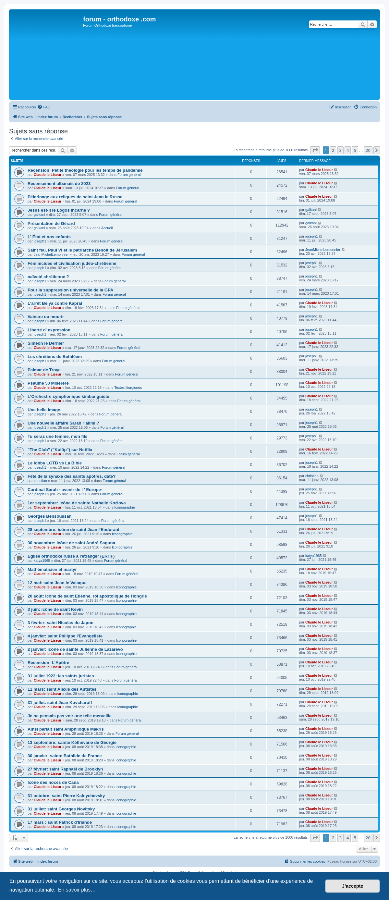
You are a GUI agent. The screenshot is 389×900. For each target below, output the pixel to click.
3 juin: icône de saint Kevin (55, 609)
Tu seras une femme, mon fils (57, 436)
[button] (315, 150)
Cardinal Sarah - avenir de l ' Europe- (65, 489)
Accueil (107, 228)
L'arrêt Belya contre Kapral (55, 303)
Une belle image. (44, 409)
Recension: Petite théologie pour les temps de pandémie (85, 170)
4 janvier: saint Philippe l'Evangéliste (65, 636)
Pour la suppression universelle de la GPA (70, 290)
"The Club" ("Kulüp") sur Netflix (60, 449)
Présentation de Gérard (51, 223)
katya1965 (42, 560)
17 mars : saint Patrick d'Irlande (60, 822)
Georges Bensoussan (50, 516)
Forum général (129, 175)
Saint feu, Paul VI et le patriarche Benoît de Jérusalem (82, 250)
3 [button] (340, 150)
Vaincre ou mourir (46, 316)
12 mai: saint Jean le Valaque (57, 582)
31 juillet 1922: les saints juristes (61, 675)
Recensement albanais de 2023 (59, 183)
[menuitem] (43, 107)
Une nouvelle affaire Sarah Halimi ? (63, 423)
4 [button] (347, 150)
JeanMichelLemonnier (51, 254)
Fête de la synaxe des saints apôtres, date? (71, 476)
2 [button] (333, 150)
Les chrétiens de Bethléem (55, 356)
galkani (39, 214)
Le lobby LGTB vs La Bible (55, 463)
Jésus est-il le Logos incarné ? (59, 210)
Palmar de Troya (44, 369)
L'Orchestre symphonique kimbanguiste (68, 396)
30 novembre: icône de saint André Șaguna (71, 542)
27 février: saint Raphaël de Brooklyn (65, 769)
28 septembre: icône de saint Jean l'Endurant (73, 529)
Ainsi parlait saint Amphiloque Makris (66, 729)
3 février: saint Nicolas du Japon (60, 622)
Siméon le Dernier (46, 343)
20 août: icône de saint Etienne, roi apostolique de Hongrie (87, 596)
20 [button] (368, 150)
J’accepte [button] (352, 886)
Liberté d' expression (49, 329)
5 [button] (355, 150)
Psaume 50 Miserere (48, 383)
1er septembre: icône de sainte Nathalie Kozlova (77, 502)
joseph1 (40, 241)
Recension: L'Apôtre (48, 662)
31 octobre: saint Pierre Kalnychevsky (66, 795)
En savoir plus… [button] (77, 890)
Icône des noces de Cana (53, 782)
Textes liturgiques (128, 387)
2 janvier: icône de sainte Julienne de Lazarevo (75, 649)
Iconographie (124, 507)
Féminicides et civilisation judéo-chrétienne (72, 263)
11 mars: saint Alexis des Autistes (62, 689)
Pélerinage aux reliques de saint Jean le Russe (75, 196)
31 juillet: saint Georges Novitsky (61, 809)
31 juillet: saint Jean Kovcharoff (60, 702)
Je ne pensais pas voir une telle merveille (70, 715)
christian (40, 481)
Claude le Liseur (47, 175)
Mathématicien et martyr (52, 569)
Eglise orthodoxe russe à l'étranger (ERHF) (71, 556)
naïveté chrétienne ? (48, 276)
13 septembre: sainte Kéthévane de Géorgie (72, 742)
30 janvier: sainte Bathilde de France (65, 755)
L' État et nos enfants (49, 236)
